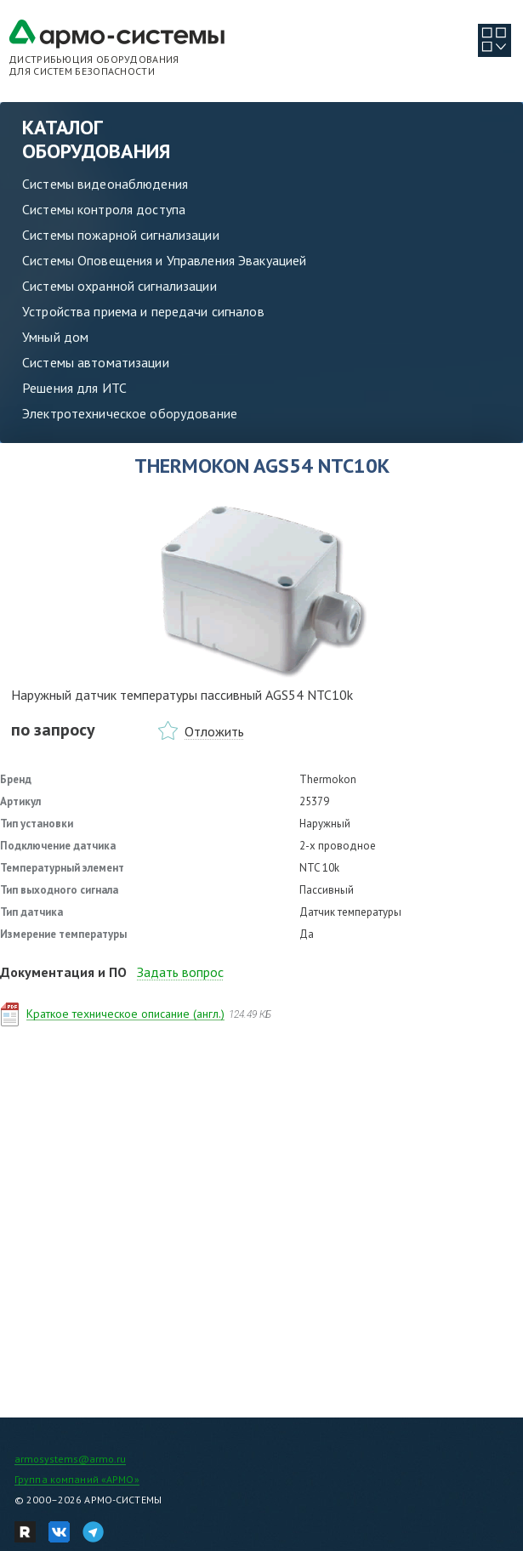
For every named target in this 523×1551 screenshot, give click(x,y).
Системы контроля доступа (103, 209)
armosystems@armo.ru (70, 1458)
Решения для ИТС (74, 387)
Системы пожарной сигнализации (120, 234)
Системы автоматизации (95, 362)
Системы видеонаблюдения (105, 183)
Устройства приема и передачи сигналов (143, 311)
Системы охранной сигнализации (119, 285)
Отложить (214, 731)
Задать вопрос (180, 971)
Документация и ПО (63, 971)
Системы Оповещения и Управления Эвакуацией (164, 260)
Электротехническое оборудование (129, 413)
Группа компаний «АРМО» (76, 1479)
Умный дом (55, 336)
